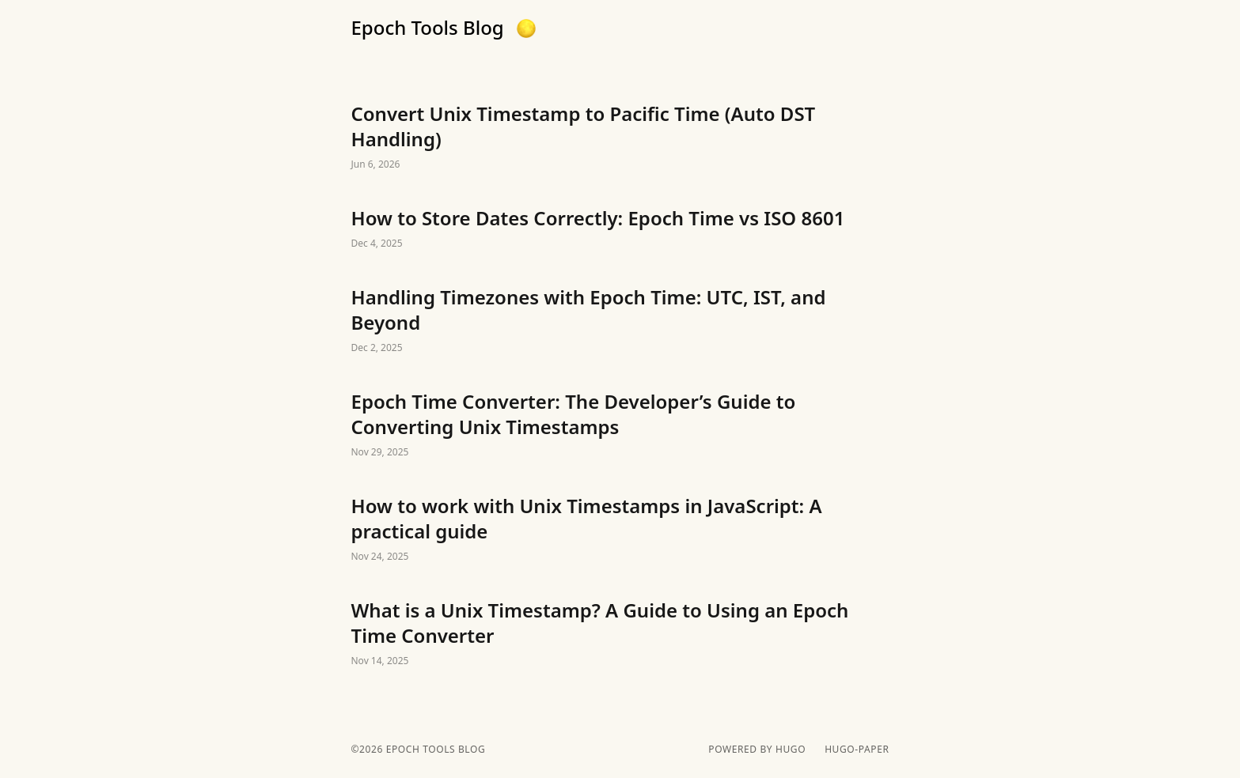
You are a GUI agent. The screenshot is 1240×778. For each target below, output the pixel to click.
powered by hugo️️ (757, 749)
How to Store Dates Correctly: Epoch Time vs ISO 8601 (620, 229)
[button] (526, 28)
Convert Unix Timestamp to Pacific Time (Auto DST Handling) (620, 137)
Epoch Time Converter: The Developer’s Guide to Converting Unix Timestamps (620, 425)
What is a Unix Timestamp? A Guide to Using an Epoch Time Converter (620, 634)
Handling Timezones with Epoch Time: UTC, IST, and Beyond (620, 321)
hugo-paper (857, 749)
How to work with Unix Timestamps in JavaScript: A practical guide (620, 529)
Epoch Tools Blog (427, 27)
